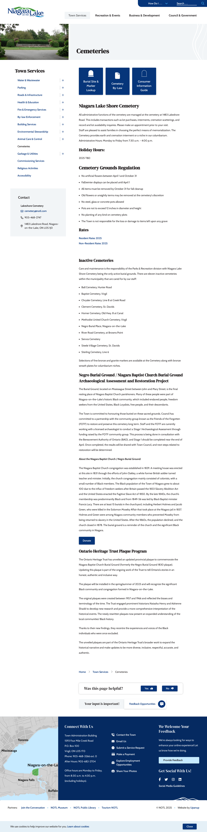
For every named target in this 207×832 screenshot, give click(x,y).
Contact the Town (124, 734)
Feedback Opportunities (147, 704)
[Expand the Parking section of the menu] (63, 88)
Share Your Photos (124, 771)
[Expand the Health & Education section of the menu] (63, 102)
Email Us (119, 741)
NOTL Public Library (85, 807)
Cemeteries (24, 146)
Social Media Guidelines (172, 786)
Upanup (194, 807)
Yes (149, 688)
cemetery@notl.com (36, 211)
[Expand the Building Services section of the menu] (63, 124)
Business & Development (144, 15)
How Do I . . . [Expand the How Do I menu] (158, 3)
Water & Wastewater (29, 80)
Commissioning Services (31, 161)
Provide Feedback (173, 760)
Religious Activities (28, 168)
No (170, 688)
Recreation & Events (107, 15)
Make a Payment (123, 754)
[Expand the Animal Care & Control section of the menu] (63, 139)
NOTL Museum (59, 807)
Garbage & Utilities (28, 153)
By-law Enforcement (29, 117)
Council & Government (183, 15)
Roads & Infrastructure (30, 95)
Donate (87, 540)
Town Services (77, 15)
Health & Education (28, 102)
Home (82, 672)
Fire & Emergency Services (32, 109)
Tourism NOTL (110, 807)
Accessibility (24, 175)
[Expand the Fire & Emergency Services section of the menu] (63, 110)
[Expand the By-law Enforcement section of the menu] (63, 117)
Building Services (27, 124)
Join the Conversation (33, 807)
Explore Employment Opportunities (126, 762)
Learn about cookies (78, 826)
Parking (22, 87)
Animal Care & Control (30, 139)
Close (190, 826)
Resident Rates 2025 (90, 238)
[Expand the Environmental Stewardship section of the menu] (63, 132)
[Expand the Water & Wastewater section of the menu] (63, 80)
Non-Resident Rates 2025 (93, 243)
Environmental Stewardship (33, 131)
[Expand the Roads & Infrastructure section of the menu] (63, 95)
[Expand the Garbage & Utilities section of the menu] (63, 154)
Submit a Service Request (128, 747)
